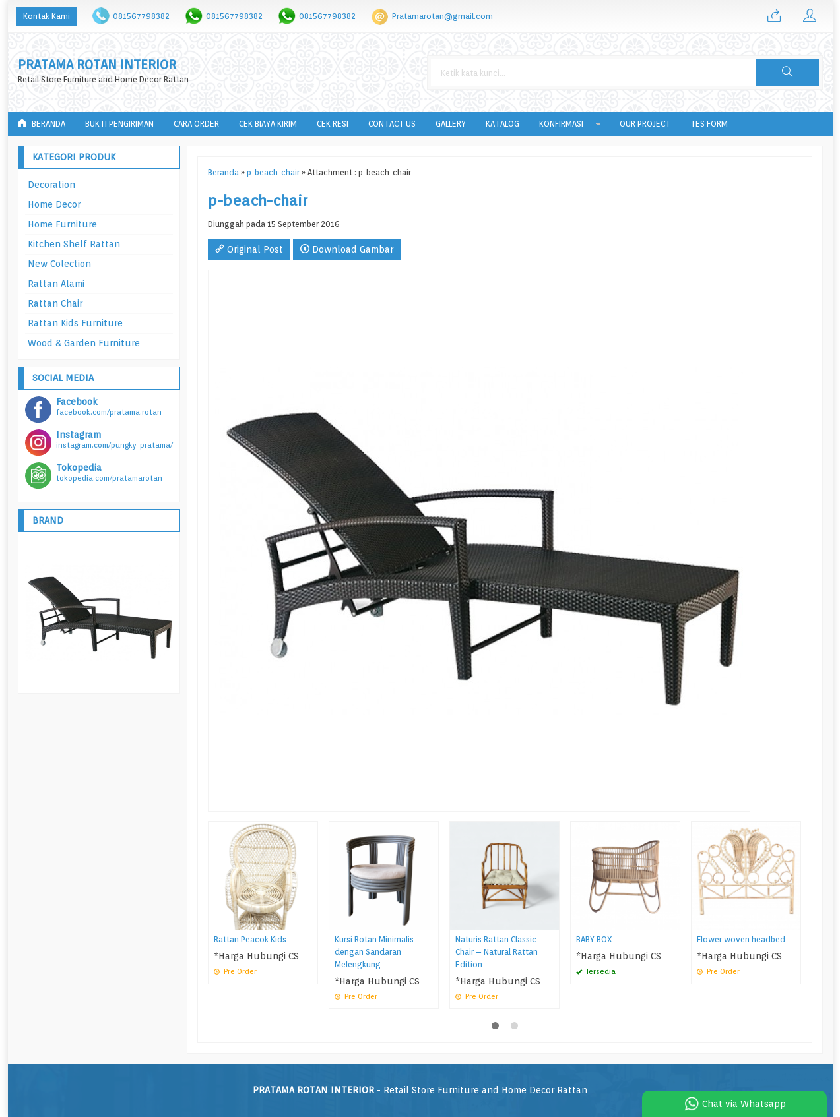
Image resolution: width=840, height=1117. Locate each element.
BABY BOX (594, 939)
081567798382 (141, 16)
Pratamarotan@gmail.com (442, 16)
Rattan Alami (56, 283)
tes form (709, 124)
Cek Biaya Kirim (268, 124)
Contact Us (392, 124)
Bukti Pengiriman (119, 124)
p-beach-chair (273, 172)
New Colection (59, 263)
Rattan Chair (55, 303)
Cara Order (196, 124)
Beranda (41, 124)
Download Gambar (346, 249)
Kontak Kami (46, 16)
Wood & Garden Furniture (84, 343)
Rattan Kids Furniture (75, 323)
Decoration (51, 184)
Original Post (249, 249)
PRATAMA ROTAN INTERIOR (97, 65)
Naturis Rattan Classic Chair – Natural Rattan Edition (496, 951)
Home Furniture (62, 224)
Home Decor (54, 204)
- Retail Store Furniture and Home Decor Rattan (420, 1090)
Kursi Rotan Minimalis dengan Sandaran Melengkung (374, 951)
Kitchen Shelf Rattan (74, 244)
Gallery (451, 124)
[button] (787, 72)
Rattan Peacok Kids (250, 939)
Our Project (645, 124)
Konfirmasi (561, 124)
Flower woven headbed (741, 939)
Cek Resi (332, 124)
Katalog (502, 124)
